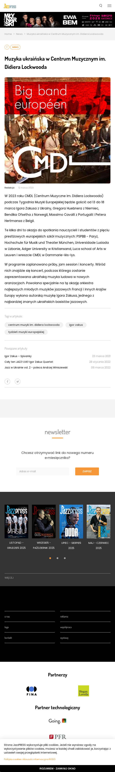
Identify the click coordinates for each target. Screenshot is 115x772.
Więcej (9, 578)
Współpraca (66, 627)
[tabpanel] (16, 529)
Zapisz (87, 471)
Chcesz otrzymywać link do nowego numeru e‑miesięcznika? (57, 455)
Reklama (64, 616)
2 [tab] (57, 558)
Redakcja (9, 187)
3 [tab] (64, 558)
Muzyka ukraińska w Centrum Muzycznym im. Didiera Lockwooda (65, 34)
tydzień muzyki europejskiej (26, 332)
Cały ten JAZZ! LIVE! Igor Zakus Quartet (29, 362)
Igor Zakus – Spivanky (18, 356)
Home (8, 34)
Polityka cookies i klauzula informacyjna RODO (29, 759)
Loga (7, 627)
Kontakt (8, 637)
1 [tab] (50, 558)
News (19, 34)
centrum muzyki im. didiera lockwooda (34, 325)
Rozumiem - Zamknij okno (58, 768)
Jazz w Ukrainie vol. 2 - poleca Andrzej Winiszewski (36, 367)
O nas (7, 616)
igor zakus (76, 325)
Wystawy (64, 637)
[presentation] (10, 6)
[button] (100, 6)
